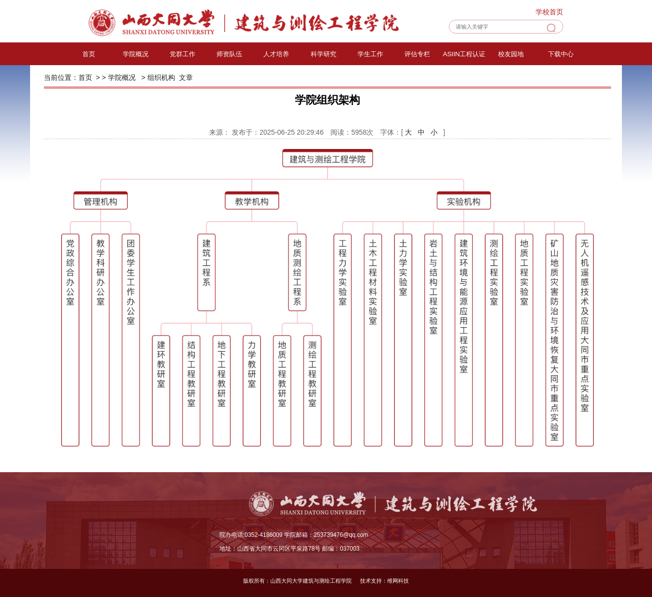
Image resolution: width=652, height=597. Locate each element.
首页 (88, 54)
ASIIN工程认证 (464, 54)
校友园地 (511, 54)
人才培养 (276, 54)
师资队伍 (229, 54)
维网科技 (398, 581)
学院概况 (135, 54)
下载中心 (561, 54)
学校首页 (549, 12)
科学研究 (323, 54)
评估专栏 (417, 54)
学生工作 (370, 54)
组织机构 (161, 77)
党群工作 (182, 54)
